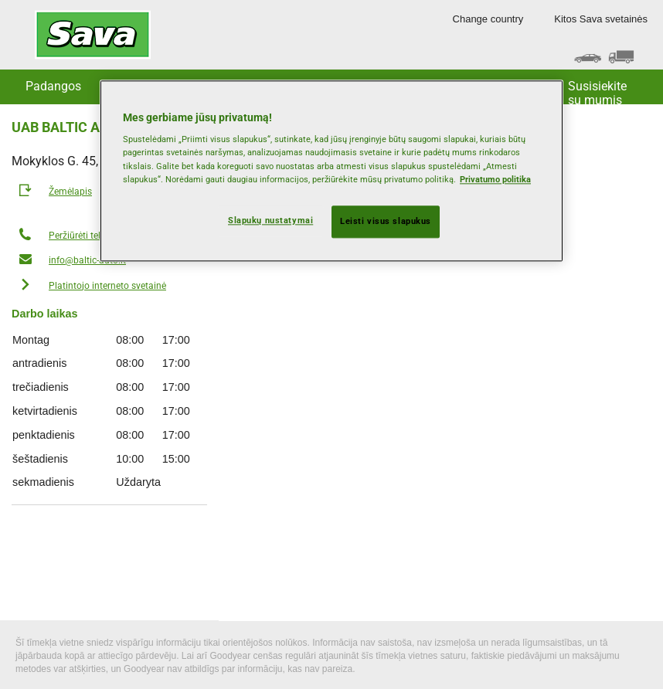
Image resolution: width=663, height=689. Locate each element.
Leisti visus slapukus (385, 221)
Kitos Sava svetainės (601, 19)
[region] (331, 171)
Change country (488, 19)
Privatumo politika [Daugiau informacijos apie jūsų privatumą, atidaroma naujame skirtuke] (495, 179)
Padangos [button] (53, 86)
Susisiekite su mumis (597, 91)
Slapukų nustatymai (270, 220)
